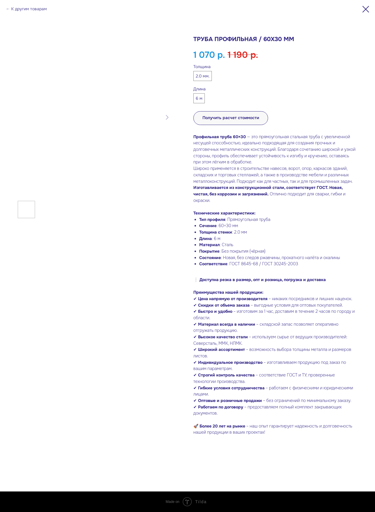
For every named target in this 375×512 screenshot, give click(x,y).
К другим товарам (29, 8)
